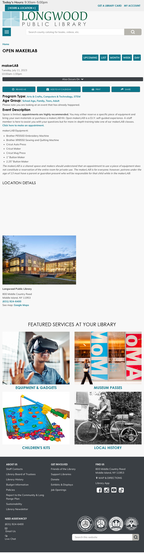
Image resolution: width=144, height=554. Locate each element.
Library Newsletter (17, 509)
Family (40, 100)
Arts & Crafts (34, 96)
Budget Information (17, 484)
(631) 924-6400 (11, 301)
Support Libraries (61, 474)
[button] (33, 2)
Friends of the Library (63, 469)
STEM (77, 96)
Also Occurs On (73, 79)
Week (127, 57)
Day (137, 57)
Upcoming (90, 57)
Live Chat (10, 538)
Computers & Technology (57, 96)
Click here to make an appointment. (23, 125)
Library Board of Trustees (21, 474)
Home (5, 44)
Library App (102, 483)
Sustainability (14, 503)
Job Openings (58, 489)
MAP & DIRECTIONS (110, 477)
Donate (55, 479)
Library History (15, 479)
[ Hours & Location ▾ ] (22, 8)
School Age (28, 100)
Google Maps (21, 305)
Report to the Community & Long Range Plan (25, 496)
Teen (49, 100)
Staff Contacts (14, 469)
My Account (132, 6)
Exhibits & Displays (62, 484)
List (103, 57)
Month (114, 57)
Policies (10, 489)
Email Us (11, 531)
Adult (56, 100)
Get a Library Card (110, 6)
